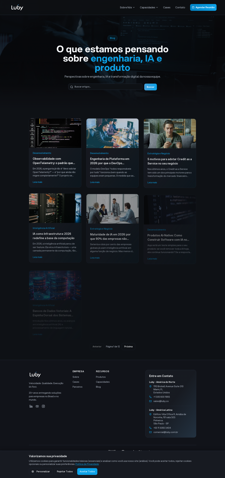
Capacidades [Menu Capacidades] (149, 7)
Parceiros (77, 386)
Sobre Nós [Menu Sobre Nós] (127, 7)
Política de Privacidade (87, 464)
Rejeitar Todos (65, 471)
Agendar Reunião (203, 7)
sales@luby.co (161, 401)
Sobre (76, 377)
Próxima (128, 346)
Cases (166, 7)
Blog (98, 386)
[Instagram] (43, 406)
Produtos (101, 377)
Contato (180, 7)
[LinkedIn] (31, 406)
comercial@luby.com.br (165, 432)
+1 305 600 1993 (161, 396)
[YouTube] (37, 406)
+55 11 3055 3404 (162, 427)
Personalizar (41, 471)
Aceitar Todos (87, 471)
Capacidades (103, 381)
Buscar (150, 87)
